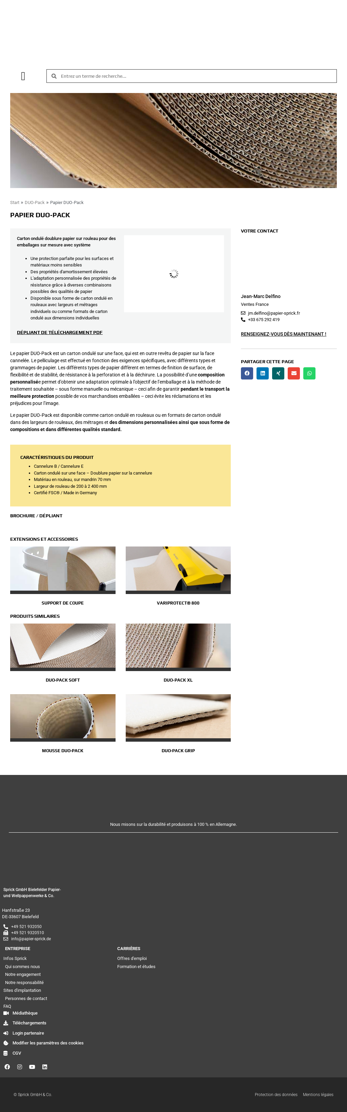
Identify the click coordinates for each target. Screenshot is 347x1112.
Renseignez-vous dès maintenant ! (283, 334)
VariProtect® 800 (178, 603)
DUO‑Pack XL (178, 680)
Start (14, 202)
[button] (23, 76)
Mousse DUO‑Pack (62, 750)
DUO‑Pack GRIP (178, 750)
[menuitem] (167, 51)
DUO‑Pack (35, 202)
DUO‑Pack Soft (63, 680)
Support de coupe (63, 603)
